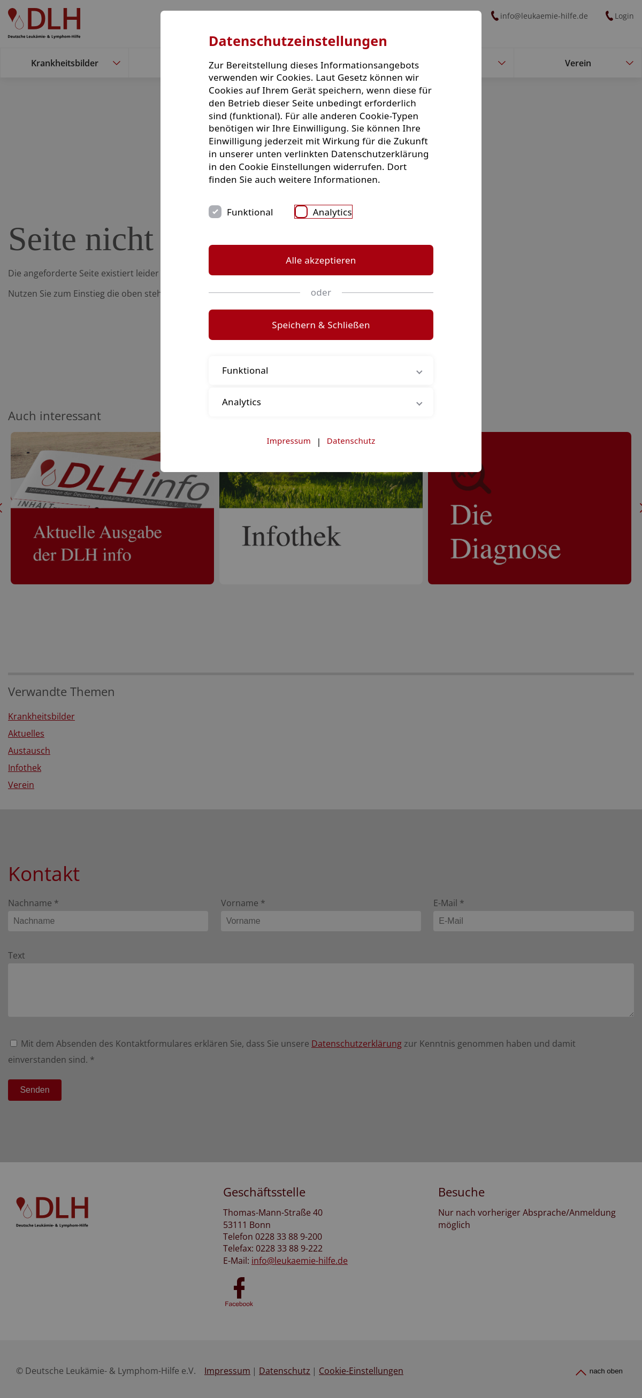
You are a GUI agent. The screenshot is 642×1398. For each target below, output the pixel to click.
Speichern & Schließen (321, 325)
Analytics (332, 212)
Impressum (289, 440)
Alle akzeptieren (321, 260)
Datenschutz (351, 440)
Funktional (250, 212)
